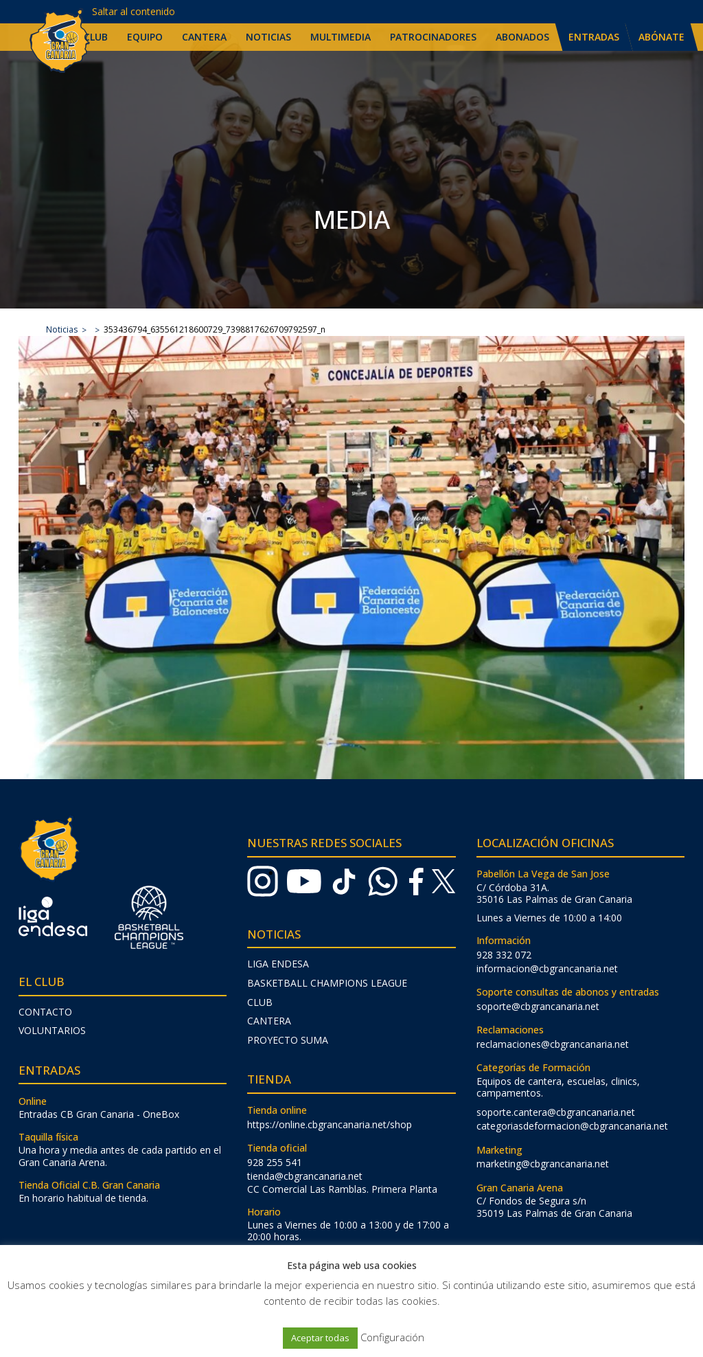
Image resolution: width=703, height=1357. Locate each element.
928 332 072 (503, 954)
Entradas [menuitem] (593, 36)
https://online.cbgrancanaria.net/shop (329, 1124)
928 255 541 (274, 1162)
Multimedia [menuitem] (340, 36)
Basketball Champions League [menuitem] (327, 982)
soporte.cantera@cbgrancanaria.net (555, 1112)
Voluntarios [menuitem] (52, 1030)
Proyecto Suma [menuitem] (287, 1039)
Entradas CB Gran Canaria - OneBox (99, 1114)
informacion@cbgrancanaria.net (547, 968)
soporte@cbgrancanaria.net (537, 1006)
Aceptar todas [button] (320, 1338)
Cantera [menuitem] (204, 36)
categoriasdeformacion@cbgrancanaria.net (572, 1125)
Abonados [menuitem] (522, 36)
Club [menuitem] (96, 36)
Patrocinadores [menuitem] (433, 36)
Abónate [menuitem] (661, 36)
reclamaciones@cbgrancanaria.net (552, 1044)
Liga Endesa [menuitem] (278, 963)
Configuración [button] (392, 1337)
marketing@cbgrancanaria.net (542, 1163)
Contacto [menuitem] (45, 1011)
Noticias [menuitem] (268, 36)
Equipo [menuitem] (145, 36)
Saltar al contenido (133, 11)
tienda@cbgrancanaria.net (304, 1175)
